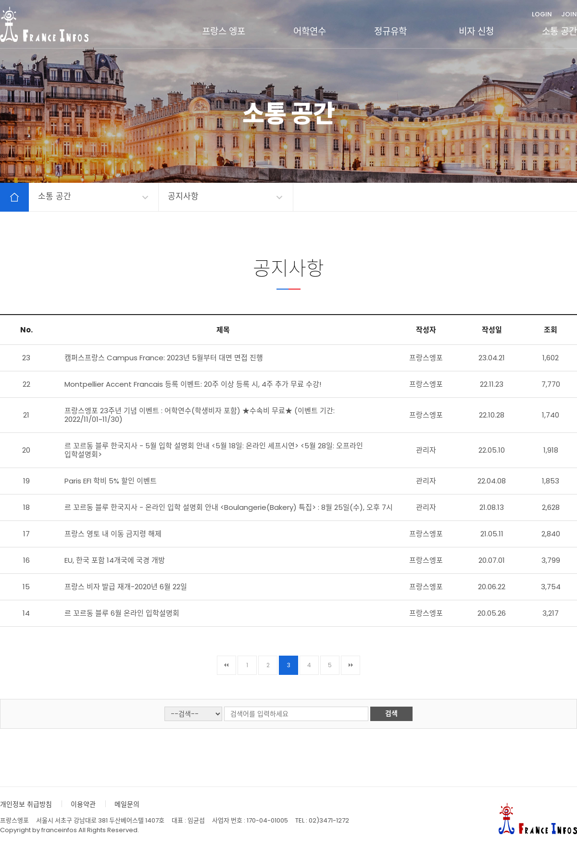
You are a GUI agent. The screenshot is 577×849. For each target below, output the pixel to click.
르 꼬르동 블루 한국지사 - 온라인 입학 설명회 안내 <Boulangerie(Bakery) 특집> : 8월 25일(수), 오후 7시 (228, 507)
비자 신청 (476, 31)
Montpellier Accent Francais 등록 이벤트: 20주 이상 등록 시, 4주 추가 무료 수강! (192, 384)
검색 (391, 713)
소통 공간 (559, 31)
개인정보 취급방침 (26, 804)
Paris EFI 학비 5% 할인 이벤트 (110, 481)
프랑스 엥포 (223, 31)
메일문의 (126, 804)
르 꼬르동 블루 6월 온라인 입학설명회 (121, 613)
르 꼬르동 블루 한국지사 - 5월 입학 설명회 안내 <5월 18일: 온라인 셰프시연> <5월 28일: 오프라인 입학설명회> (213, 450)
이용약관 (83, 804)
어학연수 (309, 31)
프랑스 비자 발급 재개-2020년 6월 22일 (125, 587)
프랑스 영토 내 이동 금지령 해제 (113, 534)
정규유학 (390, 31)
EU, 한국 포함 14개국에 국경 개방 (114, 560)
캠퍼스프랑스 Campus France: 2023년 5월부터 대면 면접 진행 (163, 358)
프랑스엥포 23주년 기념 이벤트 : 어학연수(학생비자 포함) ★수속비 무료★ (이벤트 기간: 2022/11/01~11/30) (199, 414)
